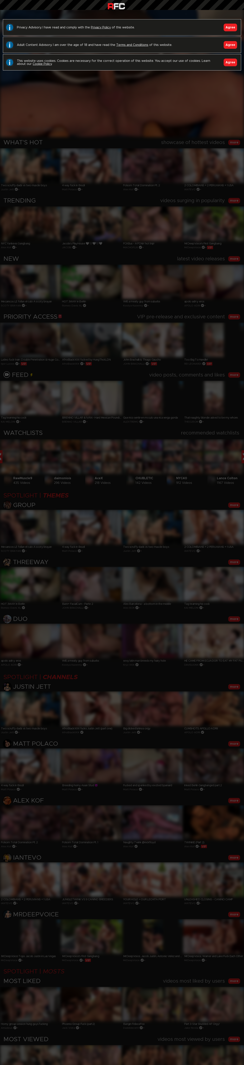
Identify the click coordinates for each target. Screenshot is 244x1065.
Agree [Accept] (230, 27)
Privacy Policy (101, 27)
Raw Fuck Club (116, 6)
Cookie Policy (42, 63)
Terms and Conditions (132, 44)
